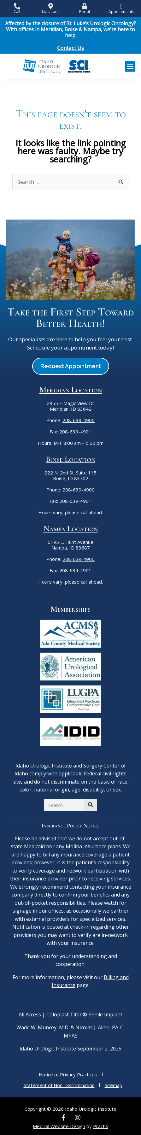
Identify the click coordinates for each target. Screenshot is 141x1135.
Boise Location (70, 459)
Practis (100, 1126)
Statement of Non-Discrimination (59, 1085)
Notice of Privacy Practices (68, 1074)
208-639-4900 (78, 420)
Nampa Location (71, 528)
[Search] (90, 805)
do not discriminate (56, 781)
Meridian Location (70, 390)
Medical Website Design (59, 1126)
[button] (130, 66)
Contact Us (70, 47)
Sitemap (113, 1085)
